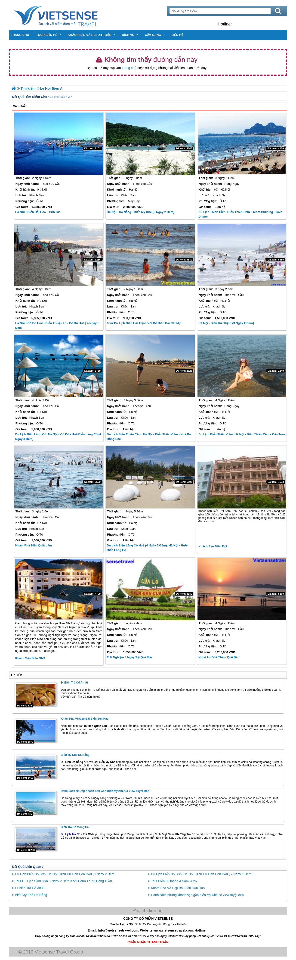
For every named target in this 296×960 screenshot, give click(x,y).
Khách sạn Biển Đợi (212, 546)
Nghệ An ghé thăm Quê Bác (218, 657)
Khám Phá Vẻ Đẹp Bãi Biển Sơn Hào (85, 718)
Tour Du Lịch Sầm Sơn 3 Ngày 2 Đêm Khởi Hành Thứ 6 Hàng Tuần (63, 881)
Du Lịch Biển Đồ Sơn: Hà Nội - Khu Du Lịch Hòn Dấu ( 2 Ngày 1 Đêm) (202, 874)
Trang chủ (129, 68)
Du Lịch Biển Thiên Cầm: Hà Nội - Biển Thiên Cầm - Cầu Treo (241, 434)
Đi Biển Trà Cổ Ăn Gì (74, 682)
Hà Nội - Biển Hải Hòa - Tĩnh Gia (38, 212)
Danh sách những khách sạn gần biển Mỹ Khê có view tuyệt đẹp (105, 791)
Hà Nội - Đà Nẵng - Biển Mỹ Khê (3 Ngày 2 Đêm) (140, 212)
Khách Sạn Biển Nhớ (30, 658)
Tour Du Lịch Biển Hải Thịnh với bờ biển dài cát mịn (144, 323)
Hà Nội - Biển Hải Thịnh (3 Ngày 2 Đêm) (226, 323)
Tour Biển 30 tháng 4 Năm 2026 (174, 881)
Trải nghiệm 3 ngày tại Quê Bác (130, 657)
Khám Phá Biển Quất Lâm (33, 545)
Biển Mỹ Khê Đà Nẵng (75, 754)
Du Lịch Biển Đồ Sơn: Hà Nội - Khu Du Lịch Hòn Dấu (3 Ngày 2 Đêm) (65, 874)
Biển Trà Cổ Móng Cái (75, 827)
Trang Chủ (67, 15)
